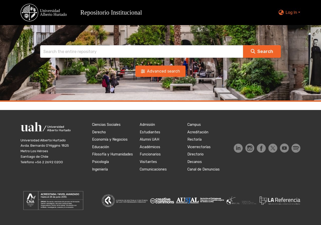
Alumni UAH (149, 139)
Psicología (100, 162)
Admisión (147, 125)
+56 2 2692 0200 (49, 162)
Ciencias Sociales (106, 125)
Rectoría (194, 139)
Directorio (195, 154)
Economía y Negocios (110, 139)
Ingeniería (100, 169)
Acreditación (197, 132)
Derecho (99, 132)
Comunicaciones (153, 169)
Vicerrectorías (199, 147)
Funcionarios (150, 154)
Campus (194, 125)
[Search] (141, 51)
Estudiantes (150, 132)
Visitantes (148, 162)
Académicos (150, 147)
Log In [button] (292, 12)
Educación (100, 147)
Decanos (194, 162)
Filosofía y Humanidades (112, 154)
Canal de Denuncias (203, 169)
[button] (84, 12)
